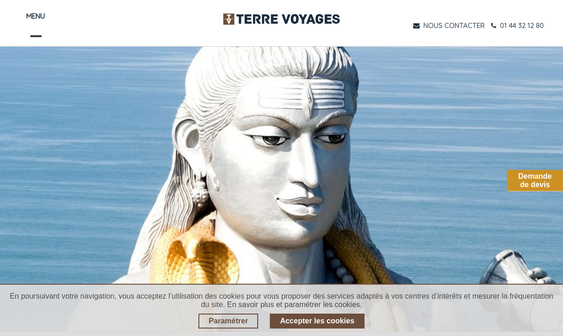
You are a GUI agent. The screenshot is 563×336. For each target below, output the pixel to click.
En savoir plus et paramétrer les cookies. (294, 304)
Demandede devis (535, 180)
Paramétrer (228, 321)
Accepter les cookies (317, 321)
